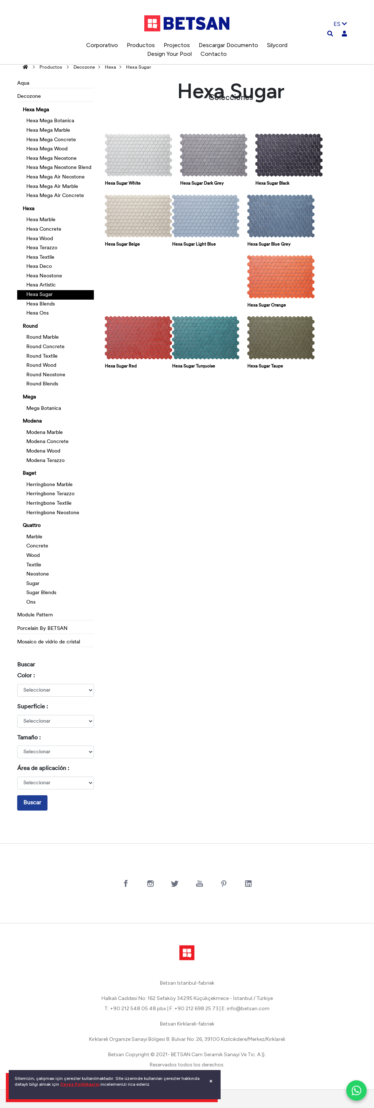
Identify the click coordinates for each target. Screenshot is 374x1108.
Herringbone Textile (49, 503)
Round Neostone (45, 375)
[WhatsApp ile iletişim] (356, 1090)
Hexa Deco (39, 266)
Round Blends (42, 384)
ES (340, 23)
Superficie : (32, 707)
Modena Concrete (47, 442)
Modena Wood (43, 451)
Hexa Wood (39, 239)
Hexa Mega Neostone (51, 158)
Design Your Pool (169, 53)
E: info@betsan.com (246, 1008)
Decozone (84, 67)
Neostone (37, 574)
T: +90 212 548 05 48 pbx (135, 1008)
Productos (141, 45)
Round (30, 326)
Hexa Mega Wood (47, 149)
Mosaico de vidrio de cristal (48, 642)
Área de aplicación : (43, 769)
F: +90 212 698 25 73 (193, 1008)
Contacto (214, 53)
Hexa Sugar (138, 67)
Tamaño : (29, 738)
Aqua (23, 83)
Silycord (277, 45)
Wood (33, 555)
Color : (26, 676)
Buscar (32, 803)
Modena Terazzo (45, 460)
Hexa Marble (41, 220)
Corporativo (102, 45)
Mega (29, 397)
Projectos (177, 45)
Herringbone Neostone (52, 513)
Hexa (110, 67)
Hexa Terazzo (41, 248)
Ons (30, 602)
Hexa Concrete (43, 229)
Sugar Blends (41, 593)
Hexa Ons (37, 313)
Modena (32, 421)
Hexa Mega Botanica (50, 121)
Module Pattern (35, 615)
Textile (33, 565)
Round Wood (41, 365)
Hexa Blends (40, 304)
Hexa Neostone (44, 276)
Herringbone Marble (49, 485)
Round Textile (42, 356)
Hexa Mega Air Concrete (55, 196)
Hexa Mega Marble (48, 130)
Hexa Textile (40, 257)
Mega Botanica (43, 408)
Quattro (32, 525)
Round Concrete (45, 347)
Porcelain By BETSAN (42, 628)
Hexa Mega (36, 110)
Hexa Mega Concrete (51, 140)
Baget (29, 473)
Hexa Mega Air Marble (52, 186)
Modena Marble (44, 432)
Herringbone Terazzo (50, 494)
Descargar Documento (228, 45)
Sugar (32, 583)
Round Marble (42, 337)
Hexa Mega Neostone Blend (58, 167)
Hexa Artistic (41, 285)
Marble (34, 537)
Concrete (37, 546)
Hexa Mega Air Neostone (55, 177)
